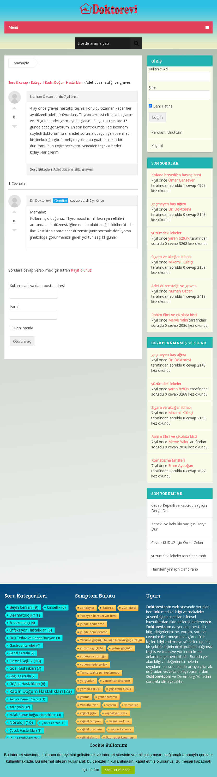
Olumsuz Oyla (14, 127)
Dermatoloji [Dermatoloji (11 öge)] (24, 615)
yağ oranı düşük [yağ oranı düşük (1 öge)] (120, 689)
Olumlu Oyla (14, 106)
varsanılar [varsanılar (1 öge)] (131, 705)
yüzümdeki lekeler (166, 232)
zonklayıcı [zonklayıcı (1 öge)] (87, 608)
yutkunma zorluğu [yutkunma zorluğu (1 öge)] (93, 656)
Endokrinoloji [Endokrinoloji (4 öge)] (22, 622)
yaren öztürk (178, 238)
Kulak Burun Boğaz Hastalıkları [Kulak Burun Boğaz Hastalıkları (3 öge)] (35, 714)
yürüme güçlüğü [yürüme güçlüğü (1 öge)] (91, 648)
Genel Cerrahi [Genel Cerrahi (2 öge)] (21, 653)
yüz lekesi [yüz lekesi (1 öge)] (129, 608)
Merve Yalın (178, 320)
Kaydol (157, 145)
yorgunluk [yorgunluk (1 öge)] (87, 681)
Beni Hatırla (161, 106)
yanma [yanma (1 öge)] (84, 697)
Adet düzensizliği (66, 169)
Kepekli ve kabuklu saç (170, 523)
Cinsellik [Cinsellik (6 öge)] (56, 607)
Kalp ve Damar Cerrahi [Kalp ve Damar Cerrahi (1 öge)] (27, 699)
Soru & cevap (18, 82)
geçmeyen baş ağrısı (168, 203)
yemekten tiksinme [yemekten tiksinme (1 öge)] (116, 681)
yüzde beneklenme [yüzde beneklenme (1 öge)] (93, 632)
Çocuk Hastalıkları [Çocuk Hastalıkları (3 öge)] (25, 730)
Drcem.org (186, 676)
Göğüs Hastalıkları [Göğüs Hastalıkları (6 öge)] (27, 683)
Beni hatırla (21, 327)
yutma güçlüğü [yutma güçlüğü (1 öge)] (122, 648)
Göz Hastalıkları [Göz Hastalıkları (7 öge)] (25, 668)
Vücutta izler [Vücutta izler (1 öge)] (89, 705)
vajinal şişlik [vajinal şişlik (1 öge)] (88, 713)
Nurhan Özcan (41, 96)
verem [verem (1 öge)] (111, 705)
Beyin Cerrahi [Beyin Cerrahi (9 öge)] (23, 607)
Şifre (152, 87)
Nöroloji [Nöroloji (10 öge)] (21, 722)
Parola (15, 306)
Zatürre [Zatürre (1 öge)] (108, 608)
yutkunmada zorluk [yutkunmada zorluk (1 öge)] (93, 664)
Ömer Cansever (181, 180)
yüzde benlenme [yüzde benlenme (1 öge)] (92, 624)
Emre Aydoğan (180, 465)
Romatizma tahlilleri (168, 460)
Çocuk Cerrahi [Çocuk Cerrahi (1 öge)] (53, 723)
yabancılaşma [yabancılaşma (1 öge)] (107, 697)
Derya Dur (160, 510)
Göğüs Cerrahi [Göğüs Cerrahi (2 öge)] (22, 676)
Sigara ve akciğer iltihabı (171, 256)
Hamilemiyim (162, 569)
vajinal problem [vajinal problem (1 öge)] (91, 729)
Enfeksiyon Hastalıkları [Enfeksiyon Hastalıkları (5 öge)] (30, 630)
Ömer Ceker (193, 542)
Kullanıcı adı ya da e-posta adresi (37, 285)
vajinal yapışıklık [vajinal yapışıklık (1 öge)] (116, 713)
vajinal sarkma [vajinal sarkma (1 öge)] (119, 721)
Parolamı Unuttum (166, 132)
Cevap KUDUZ (163, 542)
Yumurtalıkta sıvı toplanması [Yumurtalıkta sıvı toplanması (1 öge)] (99, 672)
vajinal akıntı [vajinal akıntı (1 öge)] (88, 737)
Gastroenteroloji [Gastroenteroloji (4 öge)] (24, 645)
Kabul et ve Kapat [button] (118, 770)
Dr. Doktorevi (40, 200)
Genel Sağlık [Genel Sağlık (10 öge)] (25, 660)
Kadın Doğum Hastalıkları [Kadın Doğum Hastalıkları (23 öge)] (40, 691)
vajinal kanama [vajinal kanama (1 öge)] (121, 729)
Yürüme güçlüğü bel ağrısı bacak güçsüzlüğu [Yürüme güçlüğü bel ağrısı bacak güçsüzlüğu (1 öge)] (111, 640)
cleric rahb (197, 555)
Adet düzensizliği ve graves (173, 285)
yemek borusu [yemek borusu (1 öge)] (90, 689)
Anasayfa (21, 62)
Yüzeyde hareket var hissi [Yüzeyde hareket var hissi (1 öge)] (98, 616)
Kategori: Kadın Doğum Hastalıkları (56, 82)
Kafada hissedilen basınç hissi (176, 174)
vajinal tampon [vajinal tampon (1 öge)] (90, 721)
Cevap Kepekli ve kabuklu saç (175, 505)
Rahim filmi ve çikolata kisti (174, 314)
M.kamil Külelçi (180, 262)
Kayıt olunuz (81, 270)
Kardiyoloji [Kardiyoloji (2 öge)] (19, 707)
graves (87, 169)
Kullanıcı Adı (158, 68)
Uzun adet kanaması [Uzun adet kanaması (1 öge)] (120, 737)
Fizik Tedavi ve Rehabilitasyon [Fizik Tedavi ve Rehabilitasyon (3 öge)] (34, 637)
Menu (13, 27)
